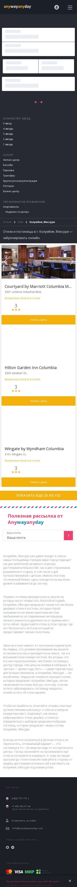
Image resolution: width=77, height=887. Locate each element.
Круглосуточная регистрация (20, 181)
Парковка (8, 170)
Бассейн (8, 165)
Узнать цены (38, 320)
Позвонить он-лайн (24, 820)
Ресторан (8, 186)
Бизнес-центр (11, 191)
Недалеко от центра (17, 212)
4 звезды (8, 128)
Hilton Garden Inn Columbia (31, 367)
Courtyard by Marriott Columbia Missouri (38, 286)
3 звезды (8, 133)
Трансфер (9, 175)
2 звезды (8, 139)
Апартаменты (11, 206)
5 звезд (7, 123)
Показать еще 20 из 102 (38, 495)
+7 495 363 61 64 (30, 807)
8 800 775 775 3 (20, 798)
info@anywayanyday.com (27, 828)
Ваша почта (34, 535)
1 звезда (8, 144)
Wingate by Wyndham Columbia (34, 448)
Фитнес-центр (11, 160)
